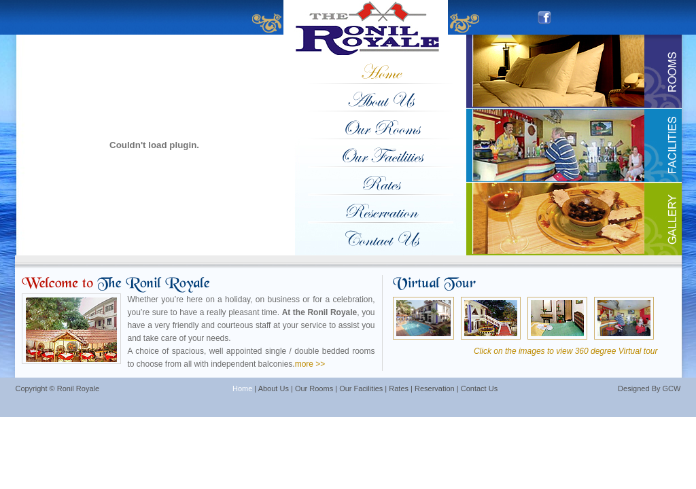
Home (242, 388)
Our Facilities (361, 388)
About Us (273, 388)
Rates (398, 388)
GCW (672, 388)
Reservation (435, 388)
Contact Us (479, 388)
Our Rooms (314, 388)
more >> (310, 364)
